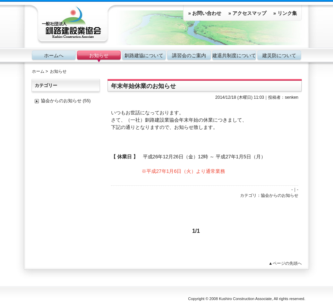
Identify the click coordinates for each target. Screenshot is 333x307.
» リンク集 (285, 13)
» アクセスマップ (247, 13)
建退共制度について (234, 55)
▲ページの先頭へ (285, 263)
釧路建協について (144, 55)
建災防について (279, 55)
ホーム (38, 71)
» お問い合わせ (204, 13)
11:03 (259, 97)
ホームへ (53, 55)
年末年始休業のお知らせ (143, 86)
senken (291, 97)
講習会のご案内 (189, 55)
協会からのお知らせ (279, 195)
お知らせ (99, 55)
